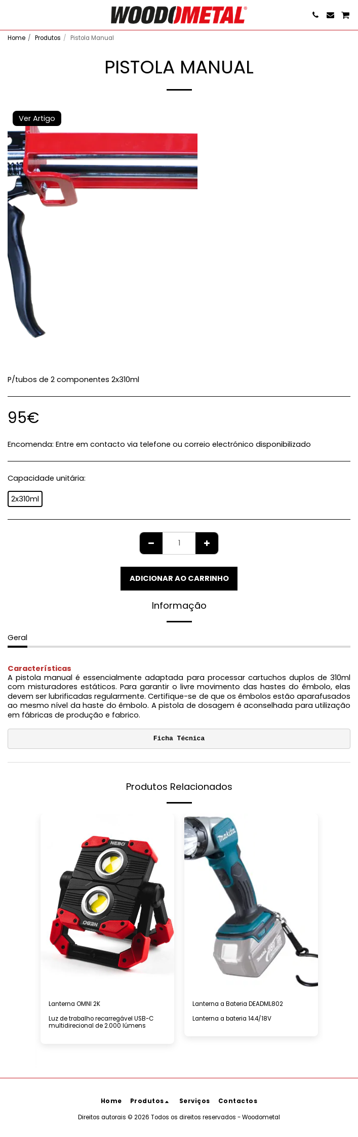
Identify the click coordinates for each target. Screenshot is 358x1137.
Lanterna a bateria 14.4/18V (231, 1019)
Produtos (48, 38)
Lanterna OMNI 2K (74, 1004)
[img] (251, 903)
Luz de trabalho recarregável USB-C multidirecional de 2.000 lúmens (101, 1022)
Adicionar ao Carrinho (179, 578)
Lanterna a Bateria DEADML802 (237, 1004)
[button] (11, 14)
